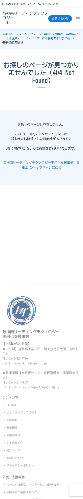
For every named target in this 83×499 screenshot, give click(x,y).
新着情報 (11, 463)
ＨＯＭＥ (11, 448)
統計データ (13, 493)
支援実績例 (13, 478)
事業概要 (11, 471)
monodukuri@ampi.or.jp (20, 4)
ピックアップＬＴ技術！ (21, 455)
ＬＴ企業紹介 (14, 486)
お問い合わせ (60, 18)
